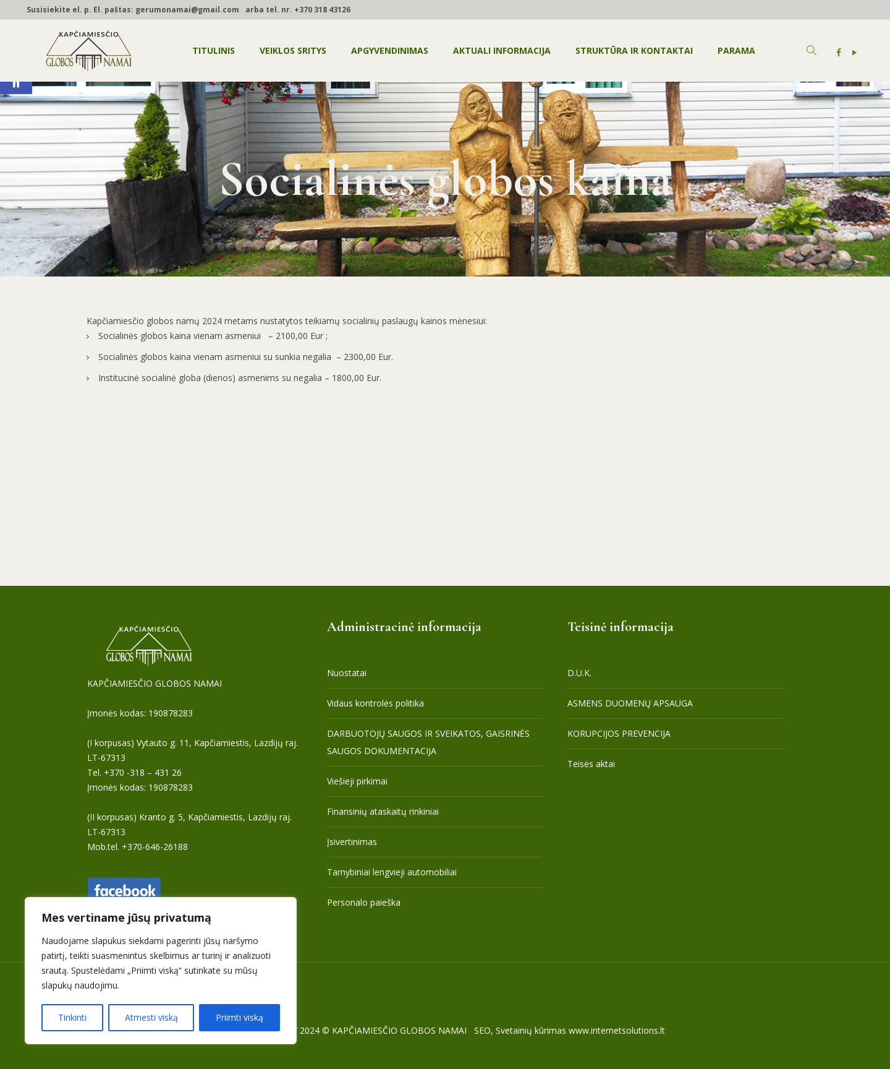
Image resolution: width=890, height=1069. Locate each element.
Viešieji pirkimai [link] (357, 781)
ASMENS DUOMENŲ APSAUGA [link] (630, 703)
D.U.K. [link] (579, 673)
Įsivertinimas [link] (352, 842)
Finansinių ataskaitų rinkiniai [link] (383, 811)
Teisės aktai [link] (591, 764)
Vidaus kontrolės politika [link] (375, 703)
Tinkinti (72, 1017)
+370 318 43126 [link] (322, 9)
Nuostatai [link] (347, 673)
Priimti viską (239, 1017)
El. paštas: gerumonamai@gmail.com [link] (166, 9)
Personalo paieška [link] (363, 902)
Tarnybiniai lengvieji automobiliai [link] (392, 872)
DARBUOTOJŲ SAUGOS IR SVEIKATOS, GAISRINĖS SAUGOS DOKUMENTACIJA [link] (428, 742)
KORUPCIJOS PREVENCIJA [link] (619, 733)
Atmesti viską (151, 1017)
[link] (839, 52)
